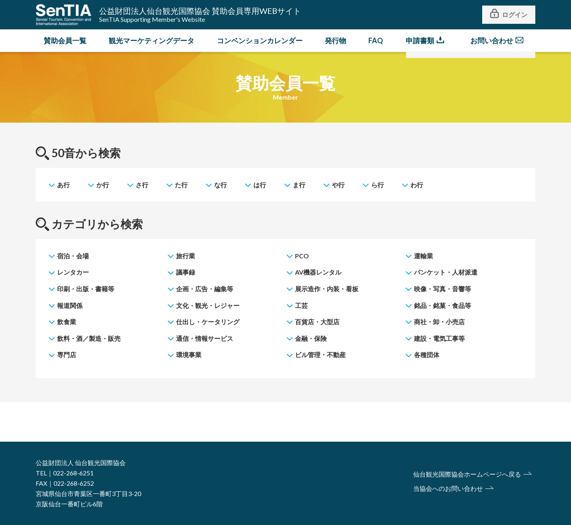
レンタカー (73, 272)
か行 (102, 184)
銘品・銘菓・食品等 (442, 305)
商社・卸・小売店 (439, 321)
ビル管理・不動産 (320, 354)
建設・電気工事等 (439, 338)
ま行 (299, 184)
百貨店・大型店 (317, 321)
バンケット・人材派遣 (445, 272)
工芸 (301, 305)
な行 (220, 184)
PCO (302, 256)
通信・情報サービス (204, 338)
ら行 (377, 184)
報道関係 (69, 305)
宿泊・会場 (73, 256)
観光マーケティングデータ (151, 40)
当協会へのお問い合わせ (448, 488)
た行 (181, 184)
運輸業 (423, 256)
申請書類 (420, 40)
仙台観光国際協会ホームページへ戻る (467, 474)
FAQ (375, 40)
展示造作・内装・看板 (326, 288)
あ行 (63, 184)
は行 (259, 184)
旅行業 (185, 256)
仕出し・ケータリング (208, 321)
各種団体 (426, 354)
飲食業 (66, 321)
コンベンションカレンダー (260, 40)
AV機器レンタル (318, 272)
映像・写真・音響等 (442, 288)
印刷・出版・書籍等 (85, 288)
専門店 (66, 354)
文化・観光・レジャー (208, 305)
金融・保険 (311, 338)
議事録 (185, 272)
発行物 (335, 40)
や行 (338, 184)
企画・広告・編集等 (204, 288)
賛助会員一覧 (65, 40)
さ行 (142, 184)
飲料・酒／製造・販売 (89, 338)
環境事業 (188, 354)
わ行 (416, 184)
